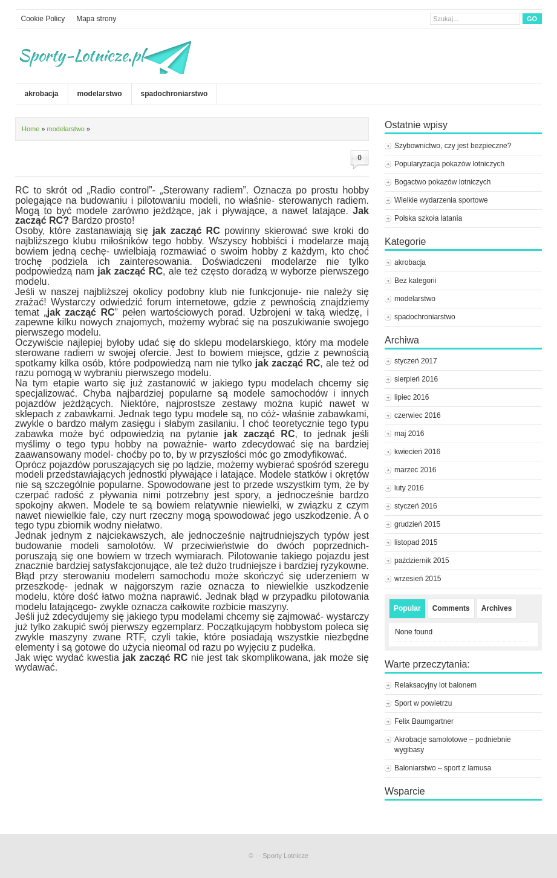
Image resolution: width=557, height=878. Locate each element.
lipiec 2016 (411, 397)
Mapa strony (96, 19)
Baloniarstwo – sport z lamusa (442, 768)
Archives (496, 608)
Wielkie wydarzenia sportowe (441, 200)
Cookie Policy (43, 19)
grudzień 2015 (417, 524)
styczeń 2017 (415, 361)
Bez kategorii (415, 280)
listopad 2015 (415, 542)
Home (30, 128)
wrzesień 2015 (417, 578)
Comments (451, 608)
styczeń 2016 (415, 506)
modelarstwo (99, 93)
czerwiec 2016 (417, 415)
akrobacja (42, 93)
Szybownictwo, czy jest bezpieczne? (452, 145)
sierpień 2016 (416, 379)
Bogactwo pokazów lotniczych (442, 182)
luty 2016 (409, 488)
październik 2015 (421, 560)
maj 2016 (409, 433)
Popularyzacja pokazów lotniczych (449, 164)
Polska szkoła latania (428, 218)
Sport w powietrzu (423, 703)
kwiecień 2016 (417, 451)
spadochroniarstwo (174, 93)
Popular (407, 608)
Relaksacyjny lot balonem (435, 685)
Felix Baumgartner (424, 721)
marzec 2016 (415, 470)
